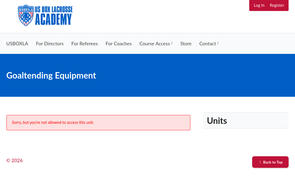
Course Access (154, 43)
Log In (259, 5)
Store (186, 43)
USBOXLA (17, 43)
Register (277, 5)
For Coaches (119, 43)
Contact (207, 43)
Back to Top (270, 162)
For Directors (49, 43)
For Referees (84, 43)
